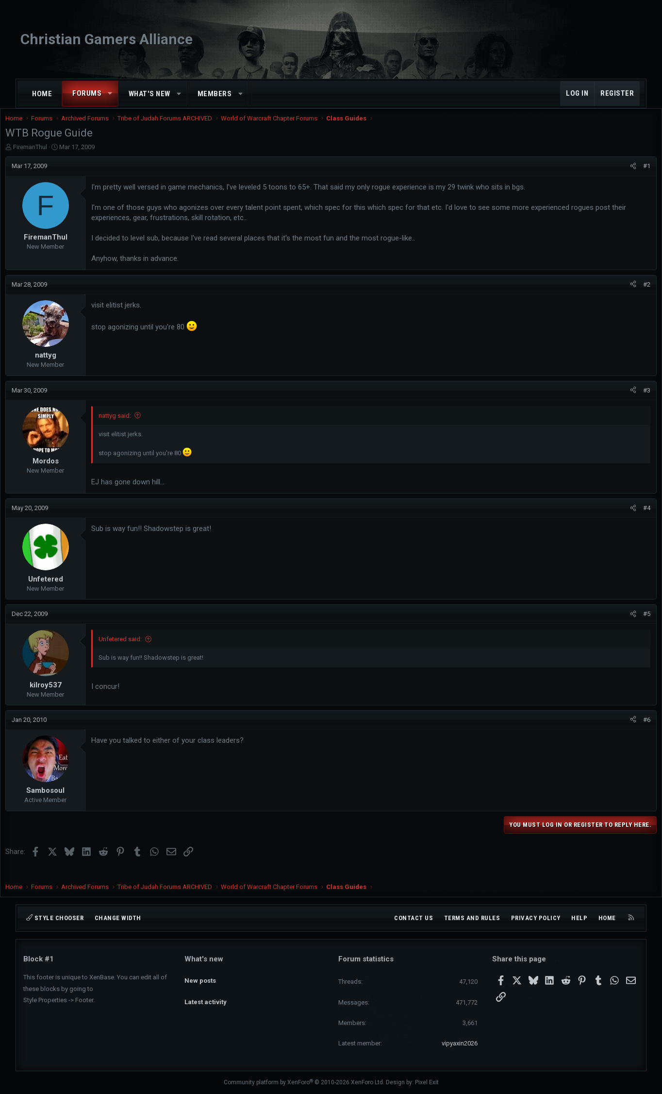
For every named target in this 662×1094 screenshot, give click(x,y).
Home (42, 93)
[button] (110, 93)
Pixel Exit (427, 1082)
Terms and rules (472, 918)
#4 (628, 517)
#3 (628, 400)
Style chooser (54, 918)
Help (579, 918)
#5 (628, 623)
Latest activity (205, 993)
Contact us (413, 918)
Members (215, 93)
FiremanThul (48, 156)
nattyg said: (132, 425)
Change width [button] (118, 918)
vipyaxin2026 (460, 1043)
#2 (628, 294)
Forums (86, 93)
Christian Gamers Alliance (106, 39)
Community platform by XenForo (304, 1082)
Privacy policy (536, 918)
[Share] (615, 176)
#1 (628, 175)
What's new (149, 93)
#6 (628, 729)
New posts (200, 975)
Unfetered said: (138, 648)
